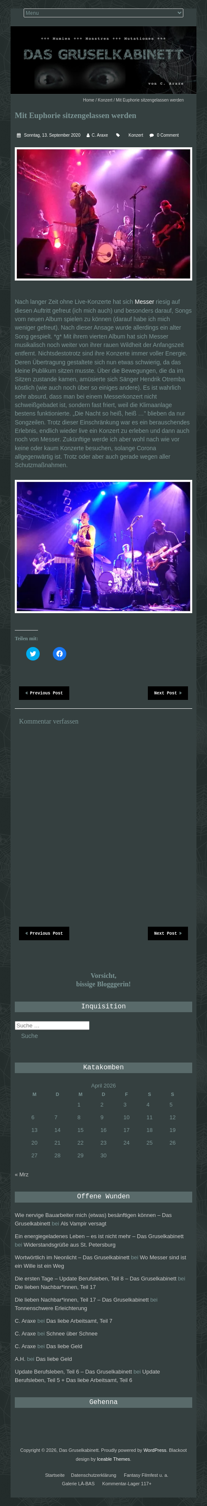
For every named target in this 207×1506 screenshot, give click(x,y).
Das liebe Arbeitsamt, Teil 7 (79, 1321)
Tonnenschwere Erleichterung (51, 1308)
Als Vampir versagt (83, 1223)
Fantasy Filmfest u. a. (146, 1475)
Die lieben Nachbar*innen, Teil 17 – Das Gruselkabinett (82, 1300)
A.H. (20, 1359)
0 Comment (168, 135)
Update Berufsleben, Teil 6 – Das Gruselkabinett (73, 1371)
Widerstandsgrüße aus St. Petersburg (70, 1245)
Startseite (55, 1475)
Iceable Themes (113, 1459)
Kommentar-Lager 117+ (126, 1483)
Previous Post (44, 692)
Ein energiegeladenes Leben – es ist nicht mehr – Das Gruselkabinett (99, 1236)
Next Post (168, 692)
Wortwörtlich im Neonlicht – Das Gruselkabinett (72, 1257)
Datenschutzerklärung (93, 1475)
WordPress (155, 1450)
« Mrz (22, 1174)
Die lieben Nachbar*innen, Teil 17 (55, 1287)
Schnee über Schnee (71, 1333)
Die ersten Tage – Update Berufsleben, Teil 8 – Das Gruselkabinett (96, 1278)
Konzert (105, 100)
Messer (144, 301)
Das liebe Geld (64, 1346)
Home (89, 100)
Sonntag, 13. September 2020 (51, 135)
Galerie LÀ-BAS (78, 1483)
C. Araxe (100, 135)
